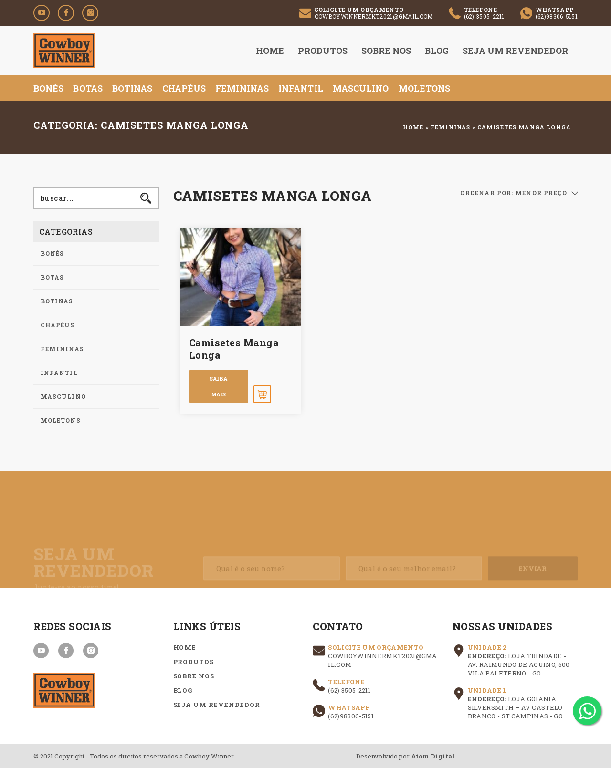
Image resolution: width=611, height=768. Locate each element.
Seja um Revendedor (515, 50)
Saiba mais (218, 386)
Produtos (323, 50)
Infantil (300, 88)
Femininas (242, 88)
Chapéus (184, 88)
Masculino (361, 88)
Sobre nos (386, 50)
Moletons (425, 88)
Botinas (132, 88)
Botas (87, 88)
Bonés (48, 88)
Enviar (533, 574)
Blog (437, 50)
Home (270, 50)
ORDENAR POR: (486, 193)
